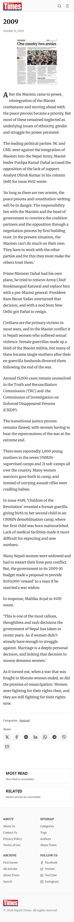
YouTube (48, 875)
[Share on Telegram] (54, 737)
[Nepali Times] (10, 903)
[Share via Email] (7, 746)
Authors (45, 839)
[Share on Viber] (64, 737)
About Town (48, 845)
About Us (9, 826)
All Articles (10, 869)
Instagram (49, 881)
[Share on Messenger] (26, 737)
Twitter (47, 869)
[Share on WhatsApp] (45, 737)
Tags (43, 832)
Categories (47, 826)
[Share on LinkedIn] (35, 737)
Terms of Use (11, 845)
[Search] (59, 6)
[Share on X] (7, 737)
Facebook (48, 862)
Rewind (25, 720)
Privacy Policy (12, 839)
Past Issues (10, 862)
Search (7, 881)
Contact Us (10, 832)
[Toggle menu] (67, 6)
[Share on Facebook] (17, 737)
